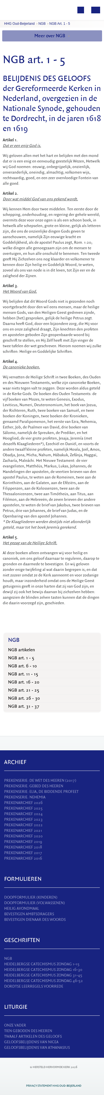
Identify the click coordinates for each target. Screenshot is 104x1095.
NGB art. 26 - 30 (24, 698)
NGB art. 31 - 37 (23, 706)
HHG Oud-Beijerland (19, 24)
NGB (41, 24)
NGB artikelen (21, 650)
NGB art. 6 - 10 (22, 666)
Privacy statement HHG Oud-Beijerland (53, 1085)
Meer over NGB (52, 36)
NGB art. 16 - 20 (23, 682)
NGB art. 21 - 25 (23, 690)
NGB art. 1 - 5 (59, 24)
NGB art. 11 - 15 (23, 674)
